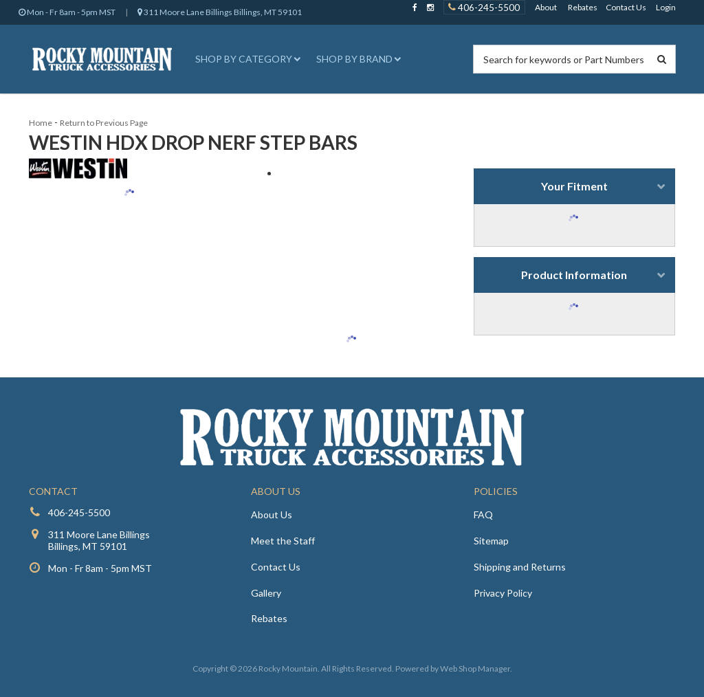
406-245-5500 (79, 512)
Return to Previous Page (104, 123)
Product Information (574, 274)
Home (40, 123)
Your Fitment (574, 185)
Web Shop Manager (475, 668)
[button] (246, 59)
